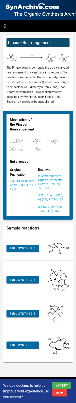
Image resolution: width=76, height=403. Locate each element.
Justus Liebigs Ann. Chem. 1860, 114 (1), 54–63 (23, 185)
